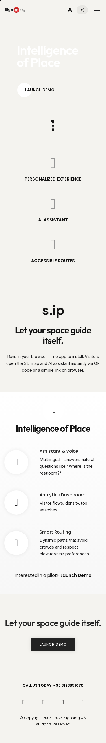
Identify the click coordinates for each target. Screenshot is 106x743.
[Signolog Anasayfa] (15, 10)
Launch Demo (36, 90)
